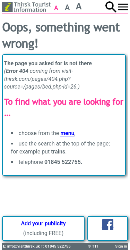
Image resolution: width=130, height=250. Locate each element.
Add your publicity (43, 223)
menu (67, 133)
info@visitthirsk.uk (23, 246)
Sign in (121, 246)
